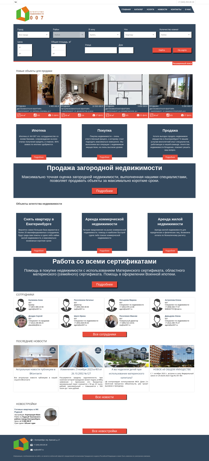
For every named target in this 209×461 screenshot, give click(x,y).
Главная (126, 9)
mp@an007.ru (38, 450)
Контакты (176, 9)
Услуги (150, 9)
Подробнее (39, 157)
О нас (188, 9)
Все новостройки (104, 431)
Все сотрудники (104, 334)
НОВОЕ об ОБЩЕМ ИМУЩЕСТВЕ (172, 358)
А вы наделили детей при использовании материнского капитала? (126, 362)
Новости (162, 9)
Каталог (138, 9)
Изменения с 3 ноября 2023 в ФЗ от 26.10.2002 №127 (81, 360)
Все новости (104, 397)
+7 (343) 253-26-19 (186, 2)
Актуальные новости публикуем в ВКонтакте (35, 360)
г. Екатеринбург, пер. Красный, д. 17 (46, 440)
